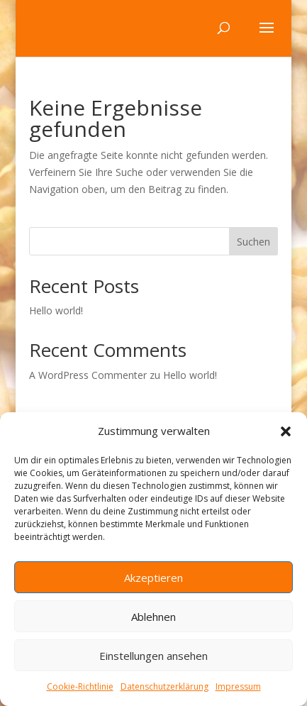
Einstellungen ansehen (153, 656)
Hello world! (56, 310)
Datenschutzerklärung (164, 686)
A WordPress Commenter (88, 375)
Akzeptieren (153, 577)
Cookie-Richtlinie (80, 686)
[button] (286, 431)
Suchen (253, 241)
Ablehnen (153, 617)
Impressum (238, 686)
